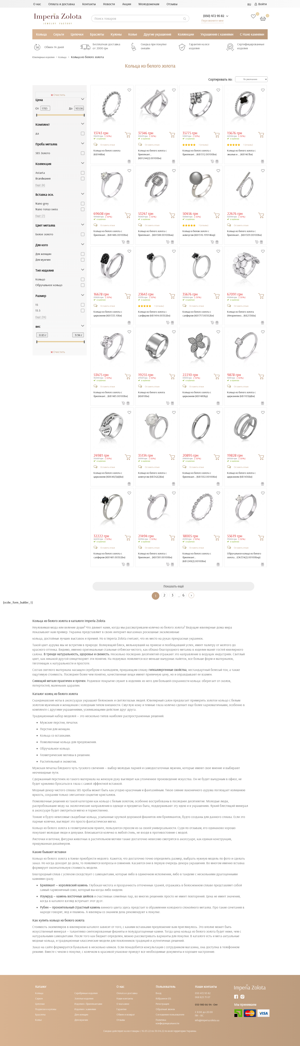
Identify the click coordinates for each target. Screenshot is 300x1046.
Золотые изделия (83, 998)
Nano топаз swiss (46, 209)
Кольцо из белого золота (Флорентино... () (241, 313)
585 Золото (42, 153)
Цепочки (77, 34)
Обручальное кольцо (48, 285)
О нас (37, 4)
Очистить (58, 95)
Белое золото (44, 234)
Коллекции (186, 34)
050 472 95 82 (202, 993)
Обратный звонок (165, 1009)
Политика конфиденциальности (167, 1021)
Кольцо (40, 279)
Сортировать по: (220, 79)
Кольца (41, 34)
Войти (261, 4)
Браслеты (97, 34)
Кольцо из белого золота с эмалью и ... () (241, 152)
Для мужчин (43, 259)
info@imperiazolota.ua (207, 1020)
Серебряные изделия (86, 993)
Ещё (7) (40, 216)
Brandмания (43, 178)
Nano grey (42, 203)
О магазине (123, 1004)
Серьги (58, 34)
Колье (132, 34)
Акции (126, 4)
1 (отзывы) (203, 144)
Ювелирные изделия (46, 57)
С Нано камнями (252, 34)
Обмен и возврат (126, 1014)
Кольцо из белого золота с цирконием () (108, 313)
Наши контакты (125, 998)
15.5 (37, 310)
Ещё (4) (40, 185)
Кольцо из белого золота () (107, 152)
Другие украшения (157, 34)
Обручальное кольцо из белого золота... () (244, 555)
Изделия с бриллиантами (88, 1004)
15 (36, 305)
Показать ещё (173, 586)
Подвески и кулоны (45, 1009)
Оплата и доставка (61, 4)
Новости (109, 4)
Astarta (40, 173)
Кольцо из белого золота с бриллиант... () (152, 154)
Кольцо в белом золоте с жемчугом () (199, 233)
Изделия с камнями (85, 1009)
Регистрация (162, 1004)
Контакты (89, 4)
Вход (158, 993)
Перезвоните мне (211, 20)
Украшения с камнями (217, 34)
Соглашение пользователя (170, 1014)
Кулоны (116, 34)
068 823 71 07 (202, 997)
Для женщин (43, 254)
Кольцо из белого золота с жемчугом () (152, 474)
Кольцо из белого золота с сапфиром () (154, 313)
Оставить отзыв (107, 144)
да (37, 133)
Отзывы (172, 4)
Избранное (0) (163, 998)
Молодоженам (149, 4)
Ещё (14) (40, 317)
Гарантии (121, 1009)
